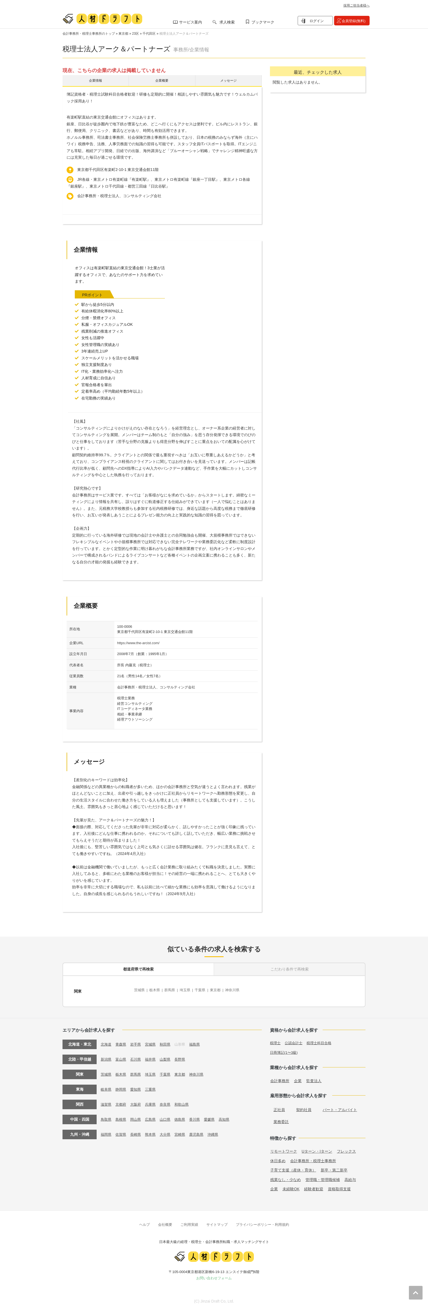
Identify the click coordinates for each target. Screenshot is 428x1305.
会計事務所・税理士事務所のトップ (89, 33)
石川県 (137, 1056)
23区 (135, 33)
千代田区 (149, 33)
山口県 (168, 1116)
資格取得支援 (339, 1185)
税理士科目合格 (322, 1039)
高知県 (231, 1116)
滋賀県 (106, 1101)
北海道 (106, 1040)
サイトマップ (217, 1221)
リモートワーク (283, 1148)
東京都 (123, 33)
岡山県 (137, 1116)
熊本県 (153, 1131)
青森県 (122, 1040)
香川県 (200, 1116)
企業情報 (95, 81)
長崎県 (137, 1131)
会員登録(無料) (353, 21)
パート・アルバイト (340, 1106)
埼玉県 (188, 990)
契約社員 (303, 1106)
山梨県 (168, 1056)
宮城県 (153, 1040)
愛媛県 (215, 1116)
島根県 (122, 1116)
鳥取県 (106, 1116)
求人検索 (227, 22)
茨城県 (139, 990)
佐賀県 (122, 1131)
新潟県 (106, 1056)
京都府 (122, 1101)
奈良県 (168, 1101)
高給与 (350, 1176)
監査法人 (314, 1077)
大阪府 (137, 1101)
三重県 (153, 1086)
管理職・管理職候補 (322, 1176)
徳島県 (184, 1116)
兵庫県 (153, 1101)
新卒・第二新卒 (334, 1166)
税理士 (275, 1039)
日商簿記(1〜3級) (285, 1049)
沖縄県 (219, 1131)
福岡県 (106, 1131)
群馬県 (172, 990)
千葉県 (205, 990)
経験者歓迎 (313, 1185)
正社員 (279, 1106)
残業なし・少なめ (285, 1176)
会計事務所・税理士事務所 (313, 1157)
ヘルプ (144, 1221)
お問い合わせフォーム (214, 1275)
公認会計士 (295, 1039)
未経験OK (291, 1185)
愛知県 (137, 1086)
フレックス (346, 1148)
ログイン (317, 21)
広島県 (153, 1116)
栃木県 (156, 990)
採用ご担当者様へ (356, 5)
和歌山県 (186, 1101)
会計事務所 (279, 1077)
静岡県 (122, 1086)
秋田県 (168, 1040)
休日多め (278, 1157)
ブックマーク (262, 22)
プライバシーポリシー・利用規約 (262, 1221)
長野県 (184, 1056)
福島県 (200, 1040)
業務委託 (281, 1118)
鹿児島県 (201, 1131)
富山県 (122, 1056)
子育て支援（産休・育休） (293, 1166)
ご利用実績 (189, 1221)
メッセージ (228, 81)
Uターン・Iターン (317, 1148)
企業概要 (162, 81)
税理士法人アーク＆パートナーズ (184, 33)
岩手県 (137, 1040)
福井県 (153, 1056)
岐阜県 (106, 1086)
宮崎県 (184, 1131)
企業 (298, 1077)
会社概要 (165, 1221)
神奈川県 (239, 990)
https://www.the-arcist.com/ (138, 645)
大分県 (168, 1131)
